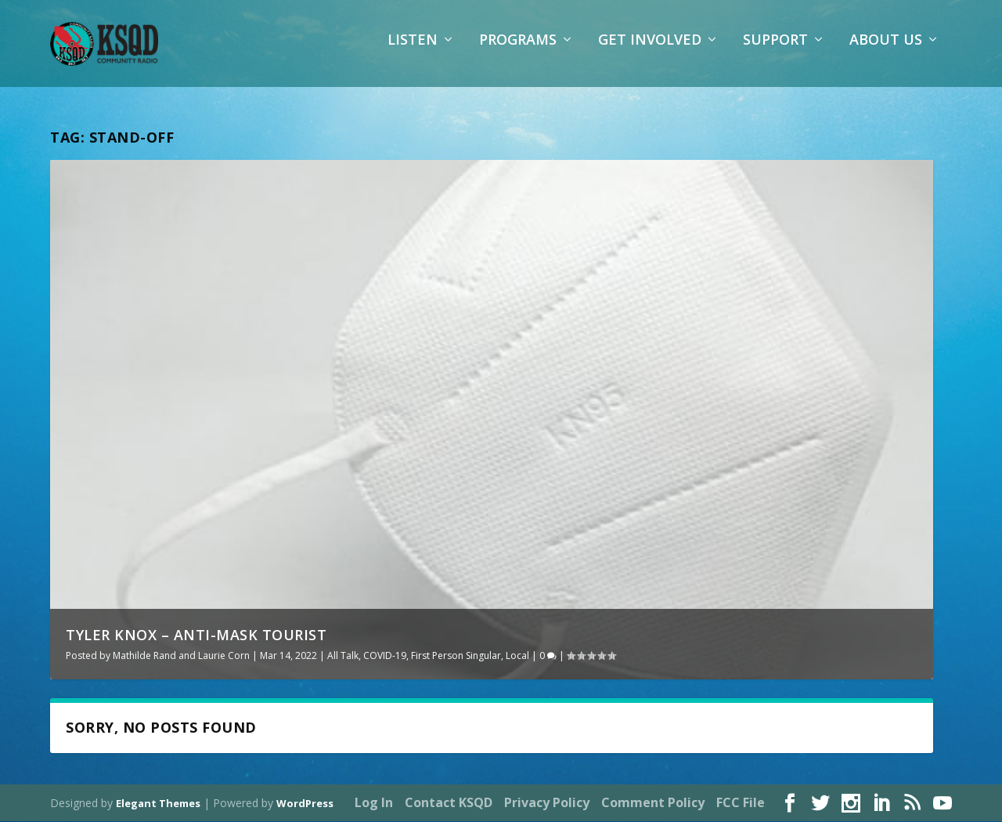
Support (775, 51)
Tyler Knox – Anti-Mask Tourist (196, 635)
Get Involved (649, 51)
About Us (885, 51)
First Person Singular (456, 656)
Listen (412, 51)
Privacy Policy (546, 803)
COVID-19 (384, 656)
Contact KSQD (448, 803)
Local (517, 656)
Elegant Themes (158, 804)
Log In (374, 803)
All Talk (343, 656)
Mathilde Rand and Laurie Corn (181, 656)
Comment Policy (653, 803)
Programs (518, 51)
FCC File (740, 803)
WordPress (304, 804)
